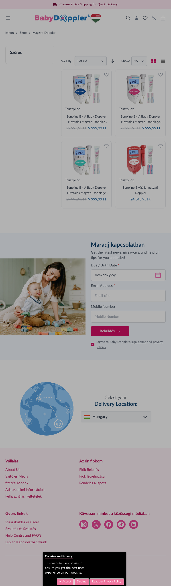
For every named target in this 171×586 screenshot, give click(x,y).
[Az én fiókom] (136, 18)
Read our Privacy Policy (106, 581)
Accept (66, 581)
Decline (81, 581)
